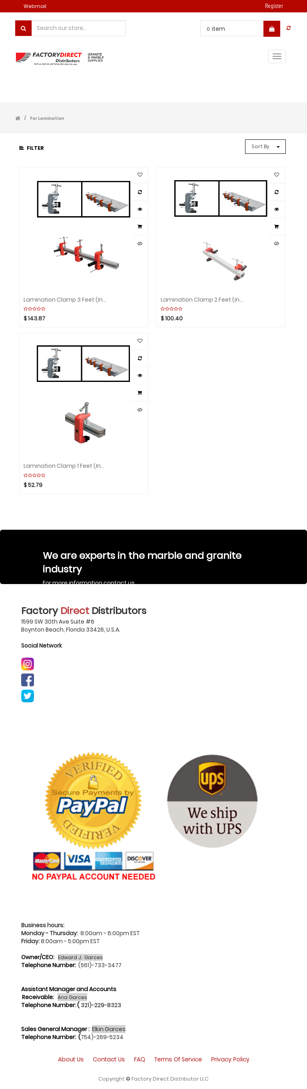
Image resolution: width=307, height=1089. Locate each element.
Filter (31, 148)
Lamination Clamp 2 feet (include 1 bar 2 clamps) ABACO (203, 300)
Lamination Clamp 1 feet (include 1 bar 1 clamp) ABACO (66, 466)
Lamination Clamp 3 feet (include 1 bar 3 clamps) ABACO (66, 300)
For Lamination (47, 118)
